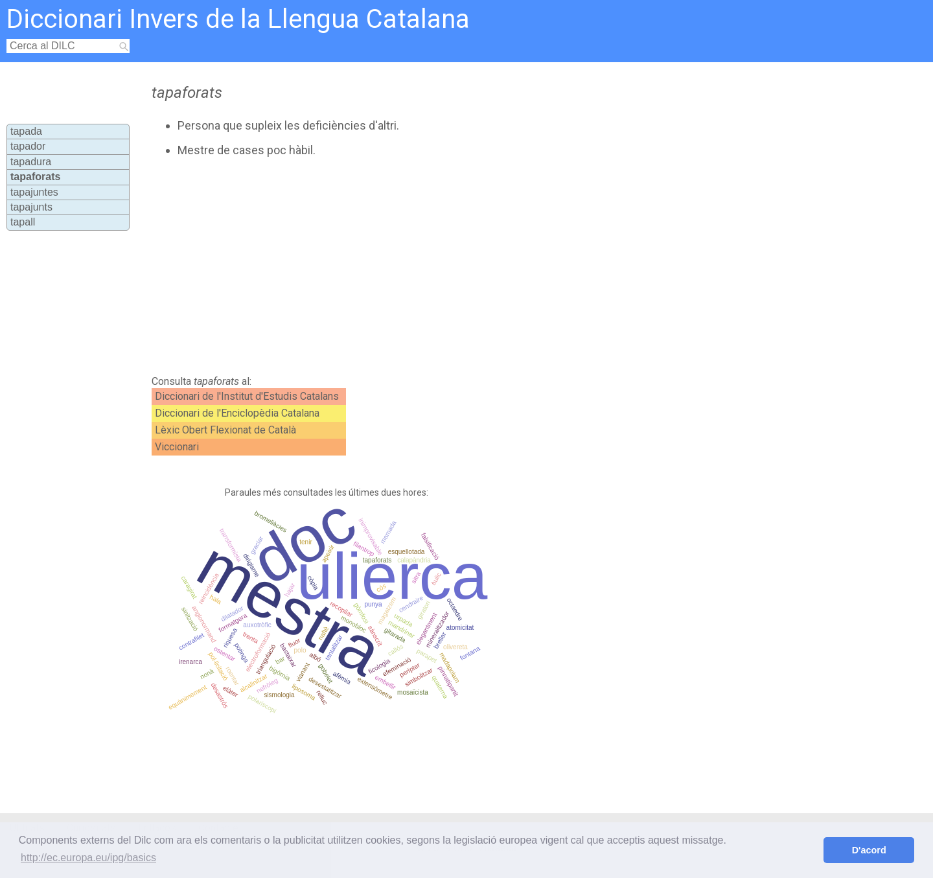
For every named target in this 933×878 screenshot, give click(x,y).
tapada (26, 131)
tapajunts (31, 207)
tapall (22, 221)
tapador (27, 146)
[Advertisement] (415, 266)
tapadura (30, 161)
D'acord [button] (869, 850)
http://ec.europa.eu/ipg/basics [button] (88, 857)
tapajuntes (34, 192)
